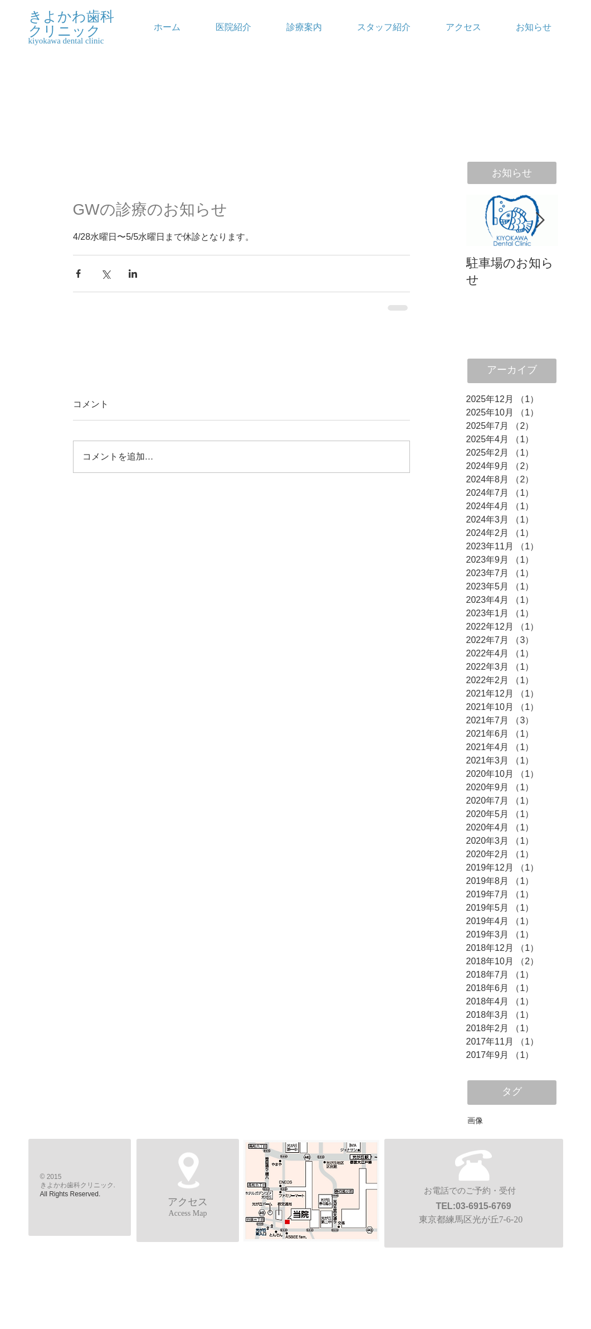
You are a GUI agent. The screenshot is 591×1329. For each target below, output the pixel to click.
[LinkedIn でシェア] (133, 273)
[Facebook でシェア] (78, 273)
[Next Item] (540, 220)
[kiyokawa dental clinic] (91, 40)
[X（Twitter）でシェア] (105, 273)
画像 (475, 1120)
